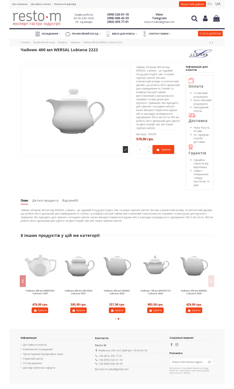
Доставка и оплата (41, 4)
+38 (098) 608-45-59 (110, 363)
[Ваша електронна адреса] (187, 361)
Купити (163, 149)
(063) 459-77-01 (118, 22)
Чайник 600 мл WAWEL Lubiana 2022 (117, 292)
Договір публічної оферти (39, 367)
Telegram (159, 18)
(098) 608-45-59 (118, 18)
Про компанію (20, 4)
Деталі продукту (45, 200)
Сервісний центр (33, 358)
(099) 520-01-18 (118, 14)
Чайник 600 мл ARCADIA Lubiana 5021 (78, 292)
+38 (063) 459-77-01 (110, 356)
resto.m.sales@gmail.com (159, 22)
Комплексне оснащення (37, 349)
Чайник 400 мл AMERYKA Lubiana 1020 (40, 292)
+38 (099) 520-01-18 (110, 360)
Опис (24, 200)
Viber (159, 14)
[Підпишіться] (209, 361)
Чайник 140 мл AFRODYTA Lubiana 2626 (155, 292)
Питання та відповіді (65, 4)
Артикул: (141, 134)
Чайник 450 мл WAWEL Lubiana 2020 (194, 292)
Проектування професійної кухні (43, 354)
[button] (210, 34)
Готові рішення (32, 363)
